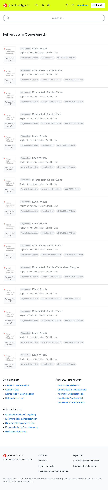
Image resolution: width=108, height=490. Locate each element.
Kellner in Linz (12, 390)
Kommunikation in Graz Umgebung (21, 427)
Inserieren (42, 455)
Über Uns (42, 461)
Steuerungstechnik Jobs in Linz (20, 423)
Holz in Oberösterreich (68, 385)
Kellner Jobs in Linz (14, 398)
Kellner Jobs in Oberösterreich (19, 394)
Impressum (78, 455)
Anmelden (82, 5)
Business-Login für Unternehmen (53, 471)
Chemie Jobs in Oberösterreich (72, 390)
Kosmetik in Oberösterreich (70, 394)
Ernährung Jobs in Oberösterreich (21, 419)
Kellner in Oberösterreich (17, 385)
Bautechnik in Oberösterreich (71, 402)
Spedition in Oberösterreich (70, 398)
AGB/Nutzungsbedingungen (86, 461)
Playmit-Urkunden (46, 466)
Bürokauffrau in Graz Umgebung (20, 414)
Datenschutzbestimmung (84, 466)
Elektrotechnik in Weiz (15, 431)
